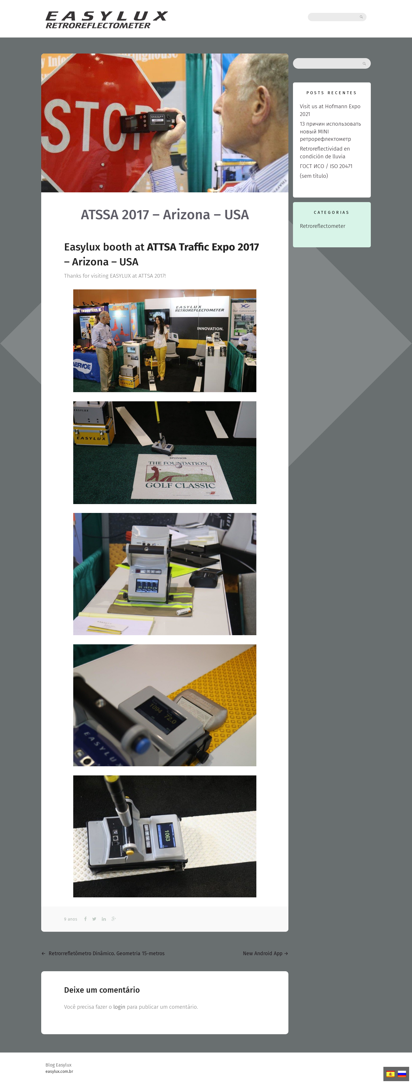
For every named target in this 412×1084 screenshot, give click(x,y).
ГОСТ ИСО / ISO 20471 (326, 166)
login (119, 1007)
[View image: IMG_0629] (165, 705)
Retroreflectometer (322, 226)
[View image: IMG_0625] (165, 574)
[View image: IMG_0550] (165, 340)
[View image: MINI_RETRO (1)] (165, 836)
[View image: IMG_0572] (165, 452)
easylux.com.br (59, 1071)
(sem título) (314, 176)
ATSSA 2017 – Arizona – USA (165, 214)
